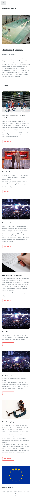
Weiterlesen (8, 141)
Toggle (3, 3)
